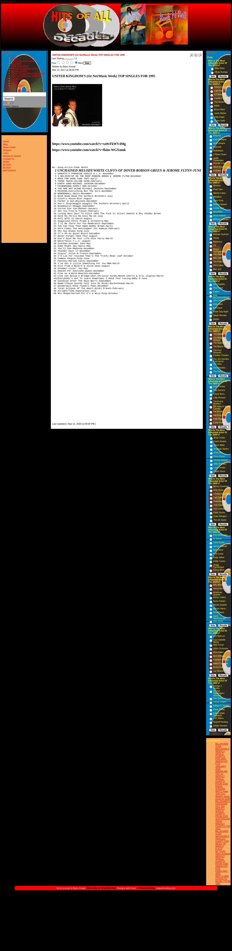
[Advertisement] (64, 360)
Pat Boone (218, 411)
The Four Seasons (217, 351)
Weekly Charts (19, 70)
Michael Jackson (221, 234)
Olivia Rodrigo (221, 72)
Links (5, 153)
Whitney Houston (221, 219)
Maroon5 (217, 147)
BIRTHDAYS (18, 85)
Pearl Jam (218, 189)
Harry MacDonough (219, 617)
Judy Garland (219, 505)
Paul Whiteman (220, 535)
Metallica (217, 197)
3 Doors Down (219, 154)
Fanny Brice (218, 570)
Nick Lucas (218, 554)
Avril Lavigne (219, 143)
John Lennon (219, 300)
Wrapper (7, 150)
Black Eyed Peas (221, 167)
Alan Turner (218, 645)
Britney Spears (220, 204)
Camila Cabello (221, 98)
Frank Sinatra (220, 441)
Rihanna (217, 136)
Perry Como (219, 456)
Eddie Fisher (219, 423)
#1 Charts (17, 63)
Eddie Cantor (219, 561)
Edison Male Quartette (219, 714)
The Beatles (218, 334)
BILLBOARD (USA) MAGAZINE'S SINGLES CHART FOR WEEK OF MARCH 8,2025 (222, 840)
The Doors (218, 371)
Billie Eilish (220, 68)
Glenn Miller (219, 445)
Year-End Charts (20, 65)
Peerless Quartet (221, 660)
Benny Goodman (221, 486)
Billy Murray (218, 585)
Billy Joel (217, 258)
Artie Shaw (218, 490)
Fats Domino (219, 390)
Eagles (216, 292)
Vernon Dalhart (220, 546)
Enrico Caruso (219, 667)
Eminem (217, 170)
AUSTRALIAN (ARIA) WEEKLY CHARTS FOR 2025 (222, 823)
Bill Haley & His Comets (220, 407)
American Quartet (217, 593)
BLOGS (16, 83)
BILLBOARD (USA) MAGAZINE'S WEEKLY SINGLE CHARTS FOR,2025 (222, 751)
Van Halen (218, 254)
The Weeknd (220, 102)
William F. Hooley (221, 706)
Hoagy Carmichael (218, 566)
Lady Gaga (219, 117)
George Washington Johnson (218, 693)
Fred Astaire (219, 501)
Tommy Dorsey (221, 460)
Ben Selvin (218, 550)
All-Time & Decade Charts (25, 68)
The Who (217, 364)
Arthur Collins (219, 597)
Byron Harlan (219, 601)
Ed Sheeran (219, 94)
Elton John (218, 304)
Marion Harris (219, 608)
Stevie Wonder (220, 315)
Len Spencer (219, 636)
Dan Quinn (218, 698)
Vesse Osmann (220, 726)
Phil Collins (218, 265)
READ (15, 80)
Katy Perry (219, 91)
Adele (216, 106)
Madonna (217, 242)
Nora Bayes (218, 612)
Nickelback (218, 151)
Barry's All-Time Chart (23, 60)
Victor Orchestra (220, 648)
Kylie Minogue (219, 139)
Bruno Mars (219, 109)
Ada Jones (218, 621)
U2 (214, 245)
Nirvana (216, 185)
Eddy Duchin (219, 512)
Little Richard (219, 398)
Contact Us (17, 78)
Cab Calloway (219, 497)
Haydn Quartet (220, 605)
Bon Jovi (217, 269)
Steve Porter (219, 709)
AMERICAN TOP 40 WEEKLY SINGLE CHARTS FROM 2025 (221, 777)
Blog (5, 144)
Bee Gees (217, 308)
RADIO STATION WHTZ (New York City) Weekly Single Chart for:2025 (222, 792)
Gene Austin (218, 542)
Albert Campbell (220, 663)
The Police (218, 262)
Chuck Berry (219, 394)
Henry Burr (218, 588)
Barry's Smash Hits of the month (28, 73)
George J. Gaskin (217, 687)
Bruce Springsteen (218, 250)
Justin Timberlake (218, 159)
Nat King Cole (219, 415)
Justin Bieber (220, 113)
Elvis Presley (219, 386)
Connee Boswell (220, 494)
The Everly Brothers (218, 402)
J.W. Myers (218, 718)
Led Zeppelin (219, 284)
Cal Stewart (218, 671)
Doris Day (218, 452)
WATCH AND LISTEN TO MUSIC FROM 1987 (222, 880)
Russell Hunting (220, 722)
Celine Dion (218, 208)
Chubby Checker (221, 355)
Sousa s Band (219, 702)
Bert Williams (219, 656)
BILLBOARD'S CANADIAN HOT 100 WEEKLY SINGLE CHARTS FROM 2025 (222, 808)
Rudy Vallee (218, 557)
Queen (216, 319)
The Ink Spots (219, 520)
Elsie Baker (218, 652)
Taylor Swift (219, 121)
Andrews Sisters (221, 449)
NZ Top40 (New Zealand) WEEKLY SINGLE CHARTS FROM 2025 (222, 857)
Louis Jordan (220, 467)
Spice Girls (218, 200)
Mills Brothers (220, 464)
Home (15, 58)
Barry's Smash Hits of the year (27, 75)
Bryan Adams (219, 215)
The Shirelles (219, 368)
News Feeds (9, 147)
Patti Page (218, 419)
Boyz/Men (217, 212)
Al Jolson (217, 539)
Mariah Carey (219, 193)
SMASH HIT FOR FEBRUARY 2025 (221, 870)
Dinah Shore (219, 471)
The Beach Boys (220, 346)
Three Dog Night (220, 311)
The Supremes (220, 343)
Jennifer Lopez (220, 163)
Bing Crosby (219, 438)
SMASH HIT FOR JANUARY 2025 (221, 765)
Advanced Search (12, 156)
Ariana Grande (221, 87)
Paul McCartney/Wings (221, 296)
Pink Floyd (218, 288)
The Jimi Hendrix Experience (221, 360)
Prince (216, 238)
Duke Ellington (220, 516)
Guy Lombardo (220, 509)
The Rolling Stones (218, 339)
